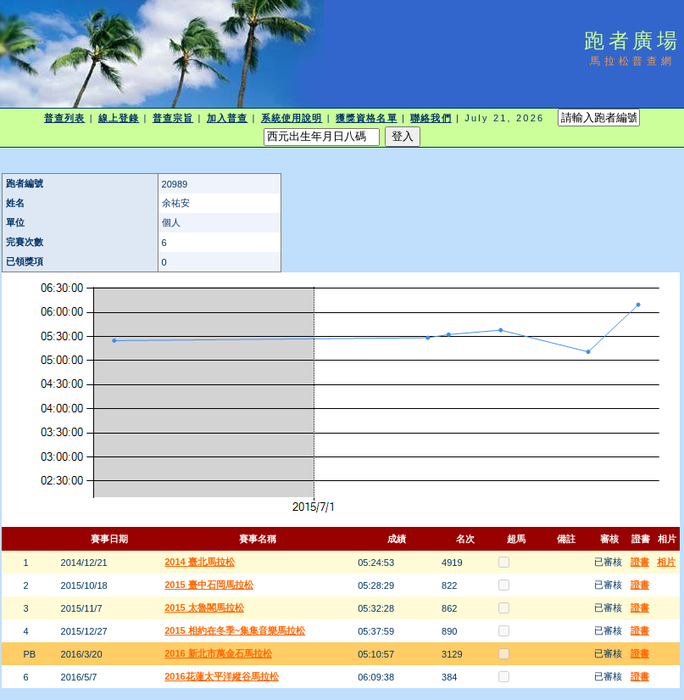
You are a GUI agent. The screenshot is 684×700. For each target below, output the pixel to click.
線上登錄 (118, 118)
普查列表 (64, 118)
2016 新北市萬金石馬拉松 (218, 653)
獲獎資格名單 (367, 118)
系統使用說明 (292, 118)
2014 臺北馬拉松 (199, 562)
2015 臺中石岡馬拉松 (208, 585)
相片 (666, 562)
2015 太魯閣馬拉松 (204, 607)
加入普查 (227, 118)
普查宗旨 (173, 118)
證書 (640, 562)
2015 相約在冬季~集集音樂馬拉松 (234, 630)
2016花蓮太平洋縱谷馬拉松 (221, 676)
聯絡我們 (430, 118)
